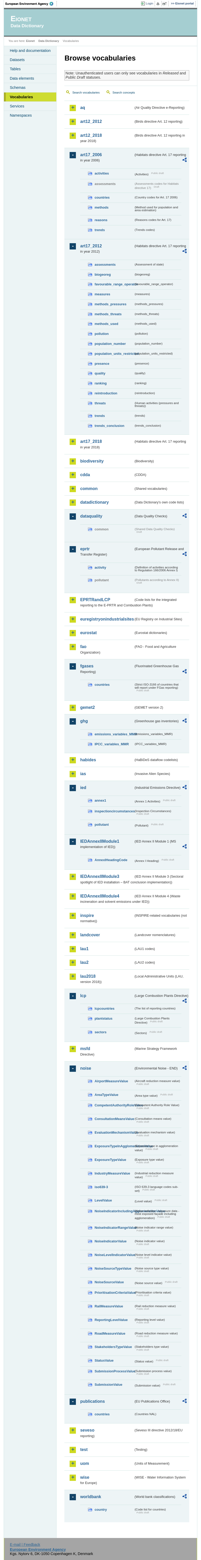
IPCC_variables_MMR (111, 744)
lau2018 (88, 976)
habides (88, 760)
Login (149, 3)
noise (85, 1068)
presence (101, 364)
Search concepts (124, 92)
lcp (83, 995)
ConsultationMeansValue (114, 1119)
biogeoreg (102, 274)
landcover (90, 935)
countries (102, 197)
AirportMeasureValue (111, 1081)
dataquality (91, 516)
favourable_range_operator (114, 284)
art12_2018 (91, 135)
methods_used (106, 324)
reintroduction (105, 393)
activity (100, 567)
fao (83, 646)
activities (101, 173)
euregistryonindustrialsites (106, 619)
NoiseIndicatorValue (110, 1241)
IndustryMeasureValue (112, 1173)
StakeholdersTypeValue (113, 1347)
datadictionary (94, 502)
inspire (87, 915)
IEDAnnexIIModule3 (99, 876)
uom (84, 1463)
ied (83, 787)
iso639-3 (101, 1187)
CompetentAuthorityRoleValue (114, 1105)
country (100, 1510)
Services (17, 106)
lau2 (84, 962)
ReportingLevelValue (111, 1320)
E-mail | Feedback (25, 1544)
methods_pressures (110, 304)
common (89, 488)
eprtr (85, 549)
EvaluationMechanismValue (114, 1132)
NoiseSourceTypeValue (112, 1268)
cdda (85, 474)
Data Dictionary (48, 40)
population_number (110, 344)
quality (99, 373)
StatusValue (104, 1360)
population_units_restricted (114, 354)
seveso (87, 1430)
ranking (100, 383)
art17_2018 (91, 441)
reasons (100, 220)
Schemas (17, 87)
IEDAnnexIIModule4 (99, 896)
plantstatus (103, 1018)
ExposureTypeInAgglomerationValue (114, 1146)
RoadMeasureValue (109, 1333)
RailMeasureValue (108, 1306)
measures (102, 294)
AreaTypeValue (106, 1095)
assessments (104, 265)
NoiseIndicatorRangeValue (114, 1228)
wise (84, 1477)
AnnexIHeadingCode (110, 860)
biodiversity (92, 461)
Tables (15, 69)
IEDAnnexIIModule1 (99, 841)
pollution (101, 334)
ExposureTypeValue (110, 1160)
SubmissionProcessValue (114, 1371)
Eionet (30, 40)
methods (101, 207)
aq (82, 107)
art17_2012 (91, 246)
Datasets (17, 60)
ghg (84, 721)
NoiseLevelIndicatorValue (114, 1255)
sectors (100, 1032)
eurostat (88, 632)
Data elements (22, 78)
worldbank (90, 1496)
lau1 (84, 949)
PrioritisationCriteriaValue (114, 1293)
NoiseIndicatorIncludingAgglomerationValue (114, 1211)
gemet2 (87, 707)
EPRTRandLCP (95, 599)
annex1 (100, 800)
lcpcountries (104, 1008)
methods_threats (107, 314)
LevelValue (103, 1200)
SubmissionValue (108, 1385)
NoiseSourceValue (109, 1282)
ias (83, 773)
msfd (85, 1048)
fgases (86, 666)
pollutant (101, 825)
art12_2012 (91, 121)
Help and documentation (30, 50)
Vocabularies (21, 97)
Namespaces (21, 115)
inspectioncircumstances (114, 811)
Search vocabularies (85, 92)
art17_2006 (91, 155)
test (83, 1449)
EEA (31, 3)
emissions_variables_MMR (114, 734)
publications (92, 1401)
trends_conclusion (109, 426)
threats (100, 403)
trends (99, 230)
